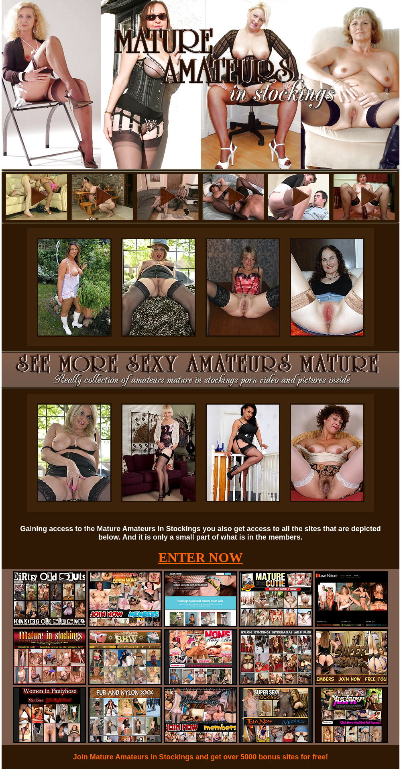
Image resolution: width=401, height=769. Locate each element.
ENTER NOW (200, 557)
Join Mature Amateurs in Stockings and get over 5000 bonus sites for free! (200, 757)
